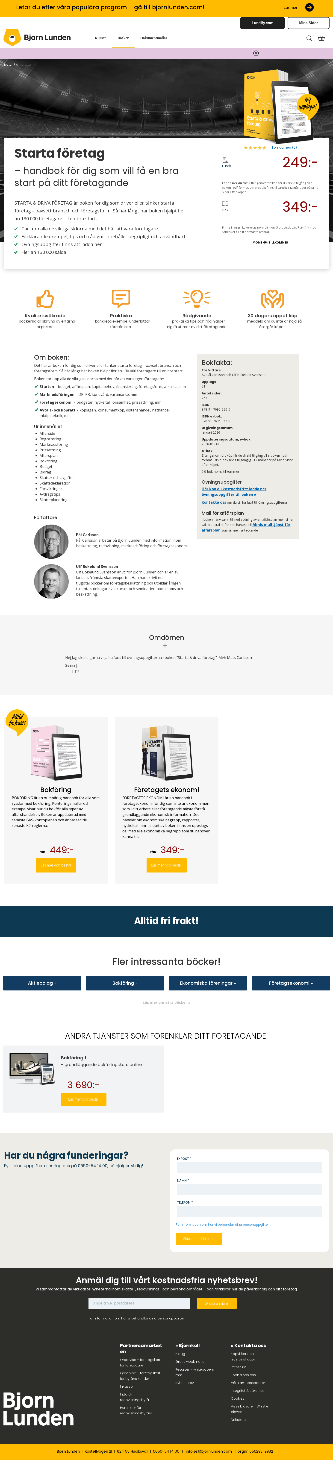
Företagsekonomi (289, 983)
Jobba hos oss (243, 1375)
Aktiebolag (40, 983)
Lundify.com (262, 23)
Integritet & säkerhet (247, 1390)
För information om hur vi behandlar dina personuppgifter (222, 1224)
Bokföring (123, 983)
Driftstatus (239, 1419)
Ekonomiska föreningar (206, 983)
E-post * (184, 1158)
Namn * (183, 1180)
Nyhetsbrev (184, 1383)
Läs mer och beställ (56, 865)
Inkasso (126, 1386)
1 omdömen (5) (284, 147)
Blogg (180, 1353)
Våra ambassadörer (248, 1383)
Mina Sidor (308, 23)
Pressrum (238, 1367)
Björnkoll (189, 1345)
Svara (70, 665)
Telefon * (185, 1202)
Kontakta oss (214, 502)
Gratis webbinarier (190, 1361)
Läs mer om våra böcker (165, 1002)
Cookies (237, 1398)
